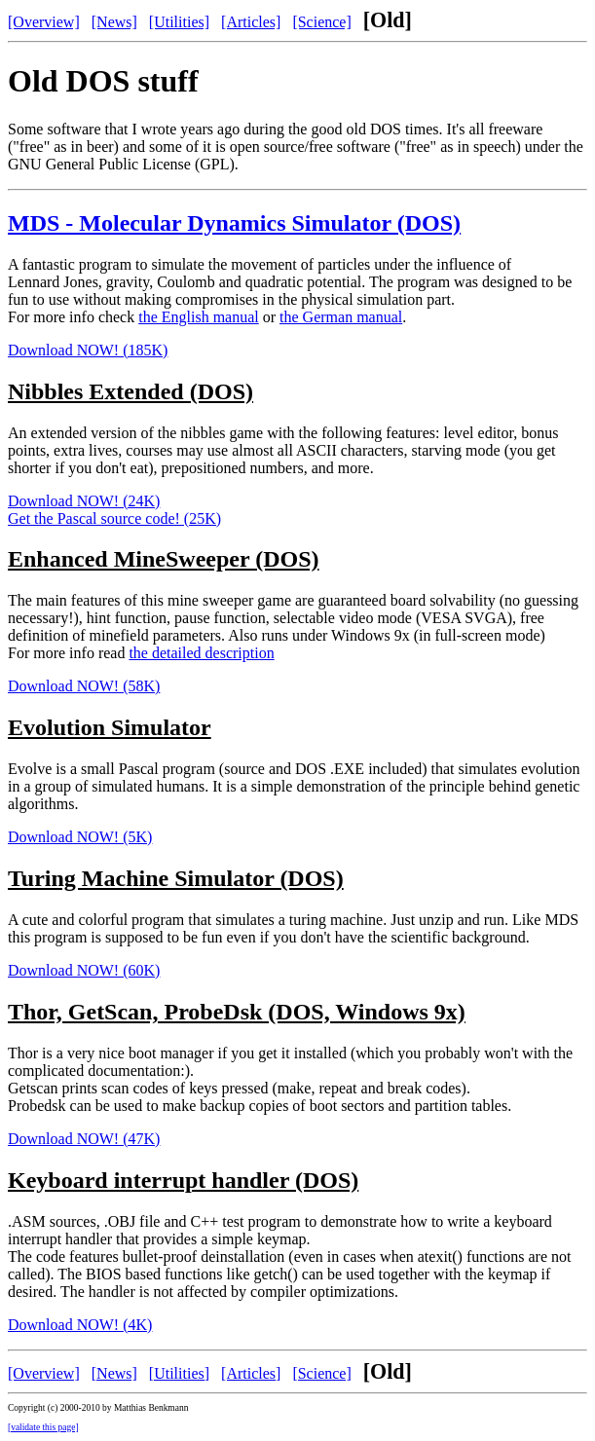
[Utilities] (179, 22)
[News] (114, 22)
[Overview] (44, 22)
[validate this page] (43, 1427)
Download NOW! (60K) (84, 970)
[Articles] (250, 22)
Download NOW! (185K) (87, 350)
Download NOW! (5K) (80, 837)
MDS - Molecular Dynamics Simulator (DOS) (234, 223)
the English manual (198, 317)
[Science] (321, 22)
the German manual (340, 317)
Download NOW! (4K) (80, 1324)
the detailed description (201, 653)
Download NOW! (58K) (84, 686)
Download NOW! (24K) (84, 501)
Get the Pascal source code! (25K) (114, 518)
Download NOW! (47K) (84, 1138)
